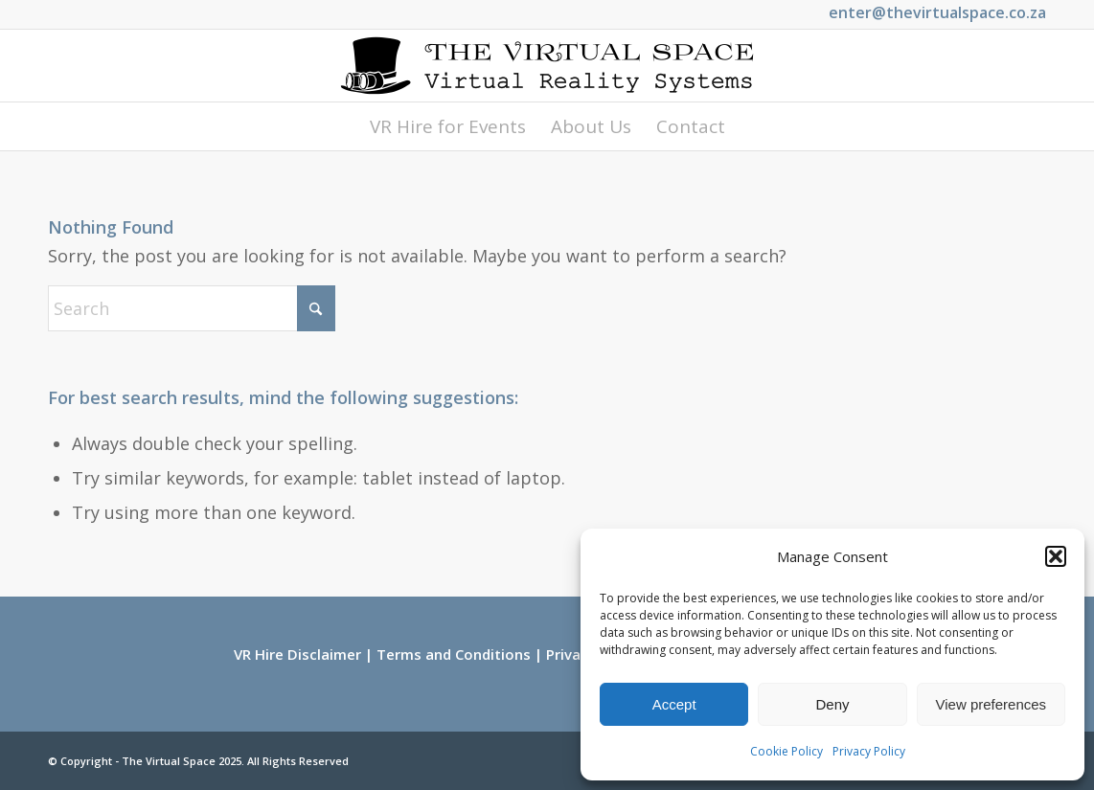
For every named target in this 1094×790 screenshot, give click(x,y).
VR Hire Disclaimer (297, 654)
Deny (832, 704)
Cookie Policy (786, 751)
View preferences (991, 704)
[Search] (191, 308)
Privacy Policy (868, 751)
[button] (1055, 556)
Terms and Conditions (453, 654)
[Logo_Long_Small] (547, 66)
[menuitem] (447, 126)
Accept (674, 704)
